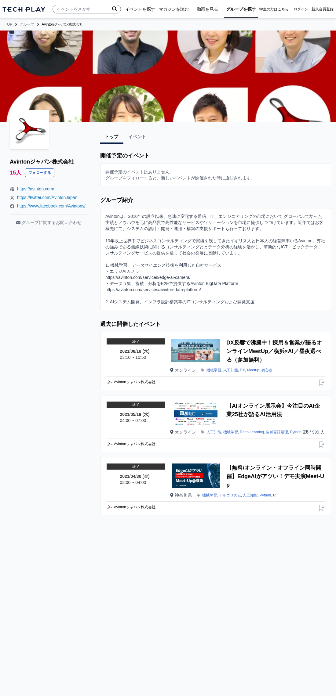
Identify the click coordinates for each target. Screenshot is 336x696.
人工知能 (230, 370)
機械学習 (213, 370)
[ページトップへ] (23, 9)
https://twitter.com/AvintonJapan (47, 197)
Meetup (253, 370)
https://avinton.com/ (35, 188)
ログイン (301, 9)
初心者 (266, 370)
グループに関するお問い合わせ (49, 222)
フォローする (39, 173)
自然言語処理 (277, 432)
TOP (8, 24)
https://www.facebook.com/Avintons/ (51, 206)
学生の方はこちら (274, 9)
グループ (27, 24)
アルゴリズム (230, 495)
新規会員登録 (323, 9)
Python (295, 432)
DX (242, 370)
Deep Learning (252, 432)
